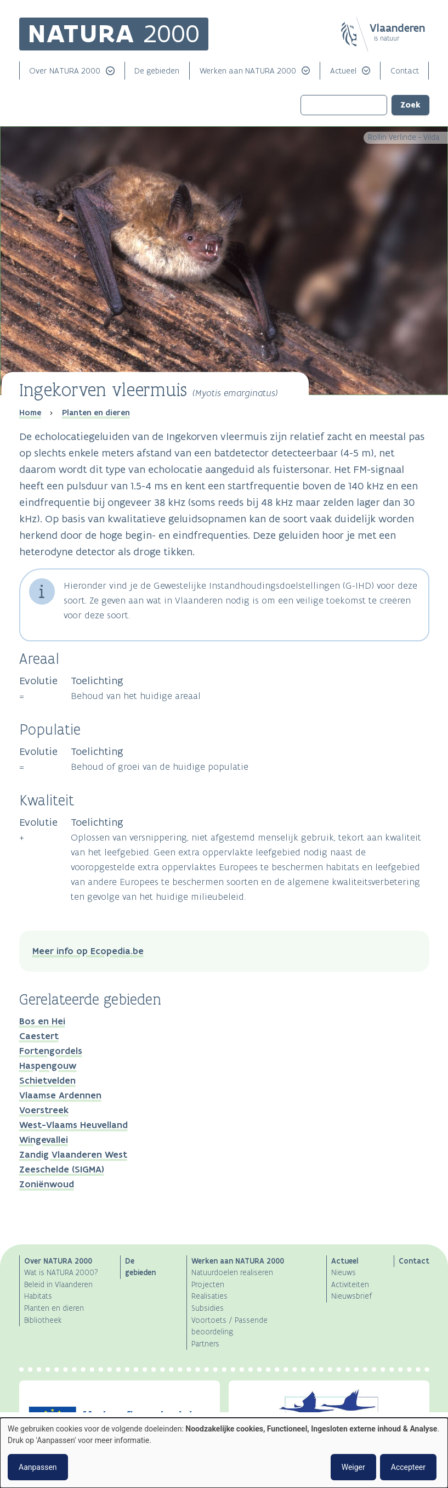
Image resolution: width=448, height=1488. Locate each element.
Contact (404, 70)
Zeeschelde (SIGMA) (61, 1169)
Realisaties (209, 1296)
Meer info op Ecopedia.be (88, 951)
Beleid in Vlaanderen (58, 1284)
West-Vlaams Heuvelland (73, 1125)
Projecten (207, 1284)
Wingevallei (43, 1140)
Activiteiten (350, 1284)
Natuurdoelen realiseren (232, 1272)
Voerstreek (44, 1110)
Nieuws (343, 1272)
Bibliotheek (42, 1320)
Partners (205, 1344)
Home (30, 412)
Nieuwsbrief (351, 1296)
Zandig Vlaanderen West (73, 1154)
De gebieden (156, 70)
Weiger (353, 1467)
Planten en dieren (96, 412)
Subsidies (207, 1308)
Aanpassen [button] (38, 1467)
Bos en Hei (42, 1021)
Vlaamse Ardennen (60, 1095)
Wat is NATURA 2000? (61, 1272)
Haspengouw (48, 1065)
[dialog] (224, 1453)
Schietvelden (47, 1080)
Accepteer (408, 1467)
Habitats (38, 1296)
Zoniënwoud (46, 1184)
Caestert (39, 1036)
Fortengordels (50, 1051)
